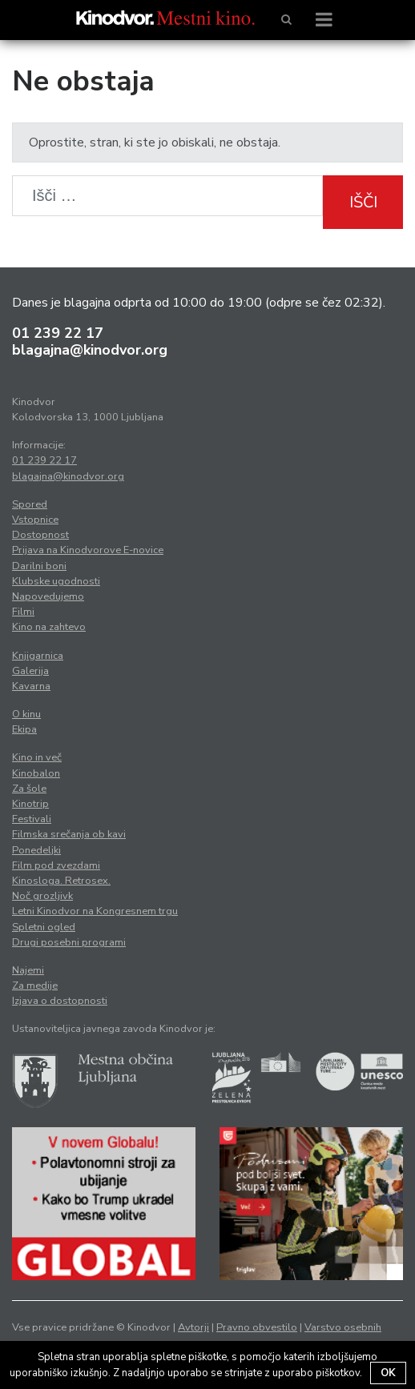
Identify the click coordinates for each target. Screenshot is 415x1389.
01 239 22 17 (57, 333)
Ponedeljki (36, 850)
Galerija (30, 671)
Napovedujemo (48, 596)
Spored (29, 504)
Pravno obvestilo (256, 1327)
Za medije (35, 985)
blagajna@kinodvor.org (89, 349)
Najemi (28, 970)
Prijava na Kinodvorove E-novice (87, 550)
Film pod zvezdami (56, 865)
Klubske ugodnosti (56, 581)
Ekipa (24, 729)
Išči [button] (363, 202)
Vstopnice (35, 519)
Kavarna (31, 686)
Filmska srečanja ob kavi (69, 834)
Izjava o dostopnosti (59, 1001)
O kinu (26, 714)
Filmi (23, 611)
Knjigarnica (37, 655)
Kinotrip (30, 804)
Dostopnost (40, 535)
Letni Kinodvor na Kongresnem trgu (95, 911)
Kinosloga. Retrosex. (61, 880)
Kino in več (37, 757)
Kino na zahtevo (49, 627)
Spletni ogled (43, 927)
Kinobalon (36, 773)
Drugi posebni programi (69, 942)
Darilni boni (39, 566)
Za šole (29, 788)
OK (388, 1373)
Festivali (31, 819)
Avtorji (193, 1327)
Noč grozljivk (42, 896)
